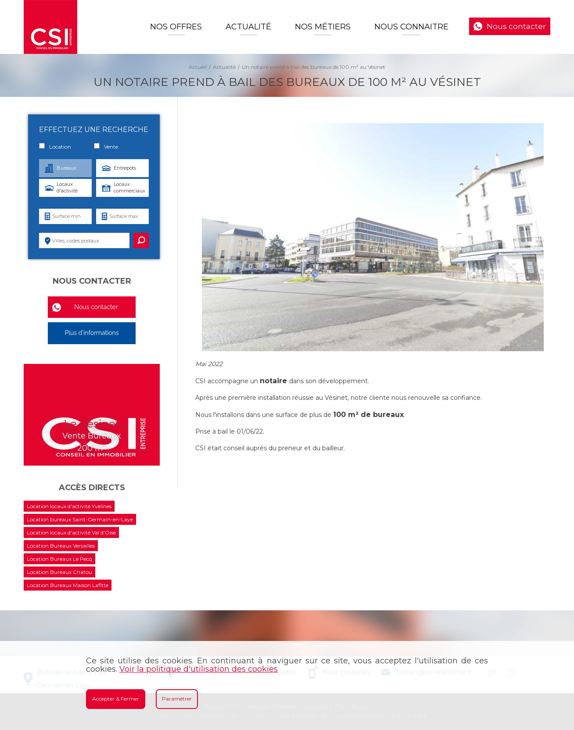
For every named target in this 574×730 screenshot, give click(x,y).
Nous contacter (516, 26)
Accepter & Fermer (115, 698)
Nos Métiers (323, 27)
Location (55, 146)
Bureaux (66, 168)
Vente (106, 146)
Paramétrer (177, 698)
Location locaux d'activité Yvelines (69, 506)
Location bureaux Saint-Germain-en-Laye (80, 519)
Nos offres (176, 27)
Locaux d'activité (67, 187)
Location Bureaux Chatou (59, 572)
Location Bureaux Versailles (61, 545)
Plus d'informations (91, 332)
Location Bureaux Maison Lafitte (67, 585)
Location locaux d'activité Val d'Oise (71, 532)
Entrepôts (125, 168)
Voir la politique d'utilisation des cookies (198, 669)
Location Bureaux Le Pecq (59, 559)
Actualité (248, 27)
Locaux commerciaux (129, 187)
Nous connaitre (411, 27)
